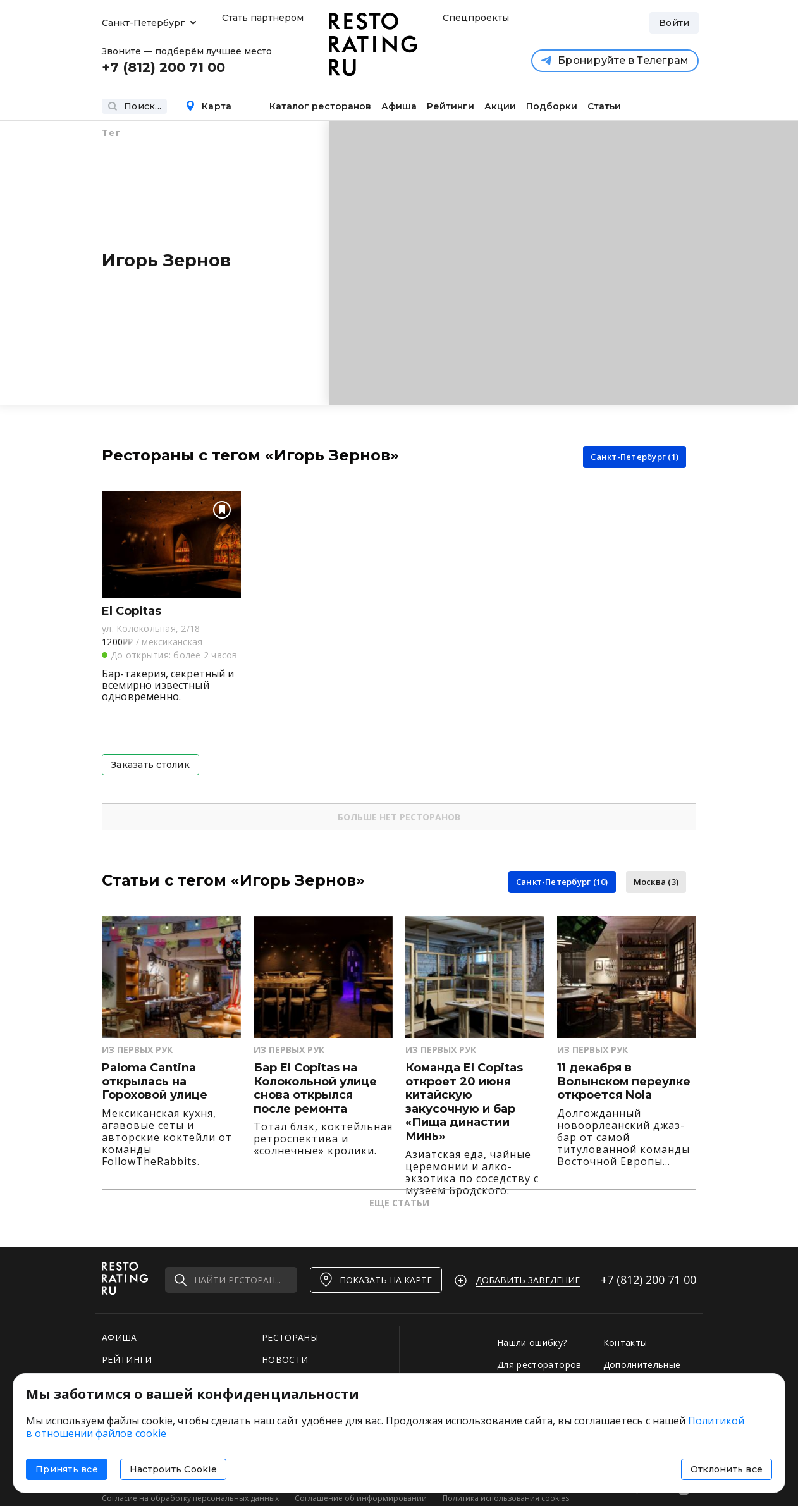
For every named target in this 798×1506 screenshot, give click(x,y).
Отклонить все (727, 1469)
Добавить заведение (528, 1280)
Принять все (66, 1469)
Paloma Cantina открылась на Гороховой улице (154, 1081)
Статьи (604, 106)
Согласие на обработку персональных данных (190, 1498)
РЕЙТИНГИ (127, 1360)
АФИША (119, 1337)
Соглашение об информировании (361, 1498)
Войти (674, 22)
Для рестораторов (539, 1365)
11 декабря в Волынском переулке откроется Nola (624, 1081)
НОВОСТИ (285, 1360)
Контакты (625, 1342)
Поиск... (134, 106)
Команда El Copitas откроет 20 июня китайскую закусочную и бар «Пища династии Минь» (464, 1102)
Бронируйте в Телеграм (615, 60)
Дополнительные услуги (642, 1371)
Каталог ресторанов (320, 106)
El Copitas (131, 611)
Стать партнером (263, 18)
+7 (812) (648, 1279)
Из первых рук (137, 1050)
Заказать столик (150, 764)
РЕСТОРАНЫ (290, 1337)
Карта (208, 106)
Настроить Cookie (173, 1469)
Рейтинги (450, 106)
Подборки (551, 106)
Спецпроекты (474, 18)
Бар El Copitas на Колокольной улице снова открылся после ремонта (315, 1088)
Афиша (399, 106)
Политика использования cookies (506, 1498)
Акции (500, 106)
